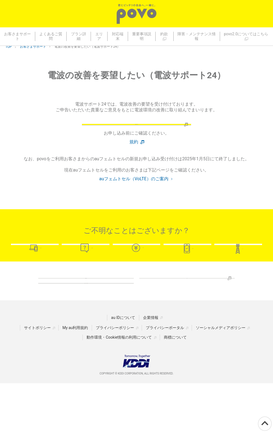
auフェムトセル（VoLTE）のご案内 (133, 193)
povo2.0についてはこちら (246, 36)
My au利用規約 (75, 383)
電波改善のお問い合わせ (136, 132)
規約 (133, 157)
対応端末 (117, 36)
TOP (8, 47)
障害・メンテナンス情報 (196, 36)
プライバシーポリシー (115, 383)
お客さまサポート (17, 36)
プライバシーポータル (165, 383)
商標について (175, 393)
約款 (164, 36)
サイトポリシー (37, 383)
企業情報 (150, 373)
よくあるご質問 (50, 36)
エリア (99, 36)
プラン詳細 (78, 36)
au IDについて (123, 373)
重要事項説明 (141, 36)
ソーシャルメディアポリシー (220, 383)
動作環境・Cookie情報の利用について (119, 393)
